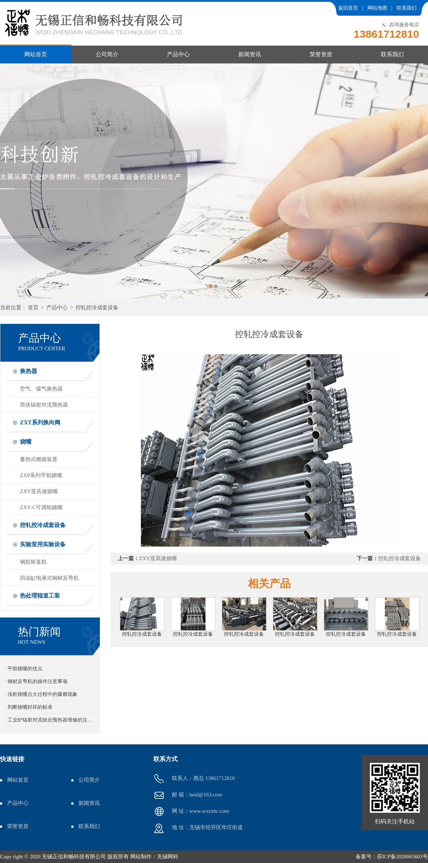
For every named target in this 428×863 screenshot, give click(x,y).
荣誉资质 (321, 54)
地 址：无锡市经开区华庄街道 (198, 828)
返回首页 (348, 8)
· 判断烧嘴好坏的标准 (28, 707)
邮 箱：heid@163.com (187, 795)
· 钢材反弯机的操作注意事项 (36, 681)
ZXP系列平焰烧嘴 (41, 475)
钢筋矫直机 (33, 562)
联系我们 (407, 8)
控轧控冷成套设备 (97, 307)
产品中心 (178, 54)
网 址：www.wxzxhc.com (191, 811)
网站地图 (377, 8)
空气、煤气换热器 (41, 389)
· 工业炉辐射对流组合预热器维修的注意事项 (50, 720)
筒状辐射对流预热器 (44, 405)
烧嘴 (25, 442)
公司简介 (107, 54)
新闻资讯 (249, 54)
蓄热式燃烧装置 (38, 459)
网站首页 (35, 54)
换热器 (28, 371)
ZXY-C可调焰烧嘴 (41, 507)
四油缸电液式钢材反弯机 (49, 578)
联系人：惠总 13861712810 (194, 779)
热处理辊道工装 (40, 596)
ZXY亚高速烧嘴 (39, 491)
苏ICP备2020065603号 (402, 856)
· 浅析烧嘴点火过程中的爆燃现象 (41, 694)
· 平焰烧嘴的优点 (23, 668)
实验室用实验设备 (43, 544)
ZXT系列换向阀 (40, 422)
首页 (33, 307)
